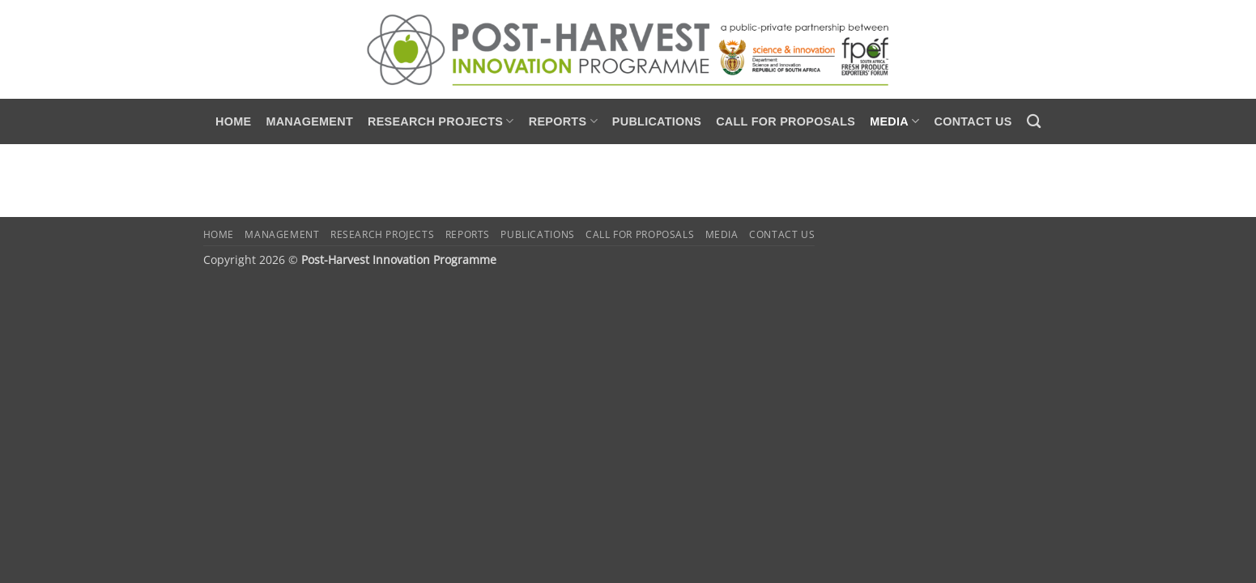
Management (309, 121)
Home (233, 121)
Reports (563, 121)
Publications (656, 121)
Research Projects (441, 121)
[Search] (1034, 121)
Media (894, 121)
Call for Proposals (785, 121)
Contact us (972, 121)
